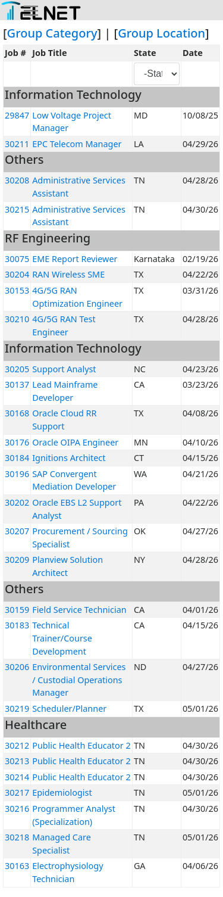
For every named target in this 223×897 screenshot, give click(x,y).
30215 (17, 209)
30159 (17, 609)
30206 (17, 666)
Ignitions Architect (68, 457)
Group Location (161, 33)
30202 (17, 502)
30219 (17, 708)
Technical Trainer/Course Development (62, 637)
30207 (17, 531)
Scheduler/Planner (69, 708)
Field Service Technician (79, 609)
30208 (17, 180)
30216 (17, 808)
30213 (17, 761)
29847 (17, 115)
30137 (17, 384)
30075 (17, 258)
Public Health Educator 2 (81, 745)
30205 (17, 369)
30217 (17, 792)
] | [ (108, 33)
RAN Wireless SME (68, 274)
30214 (17, 777)
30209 (17, 559)
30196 (17, 473)
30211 (17, 144)
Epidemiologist (62, 792)
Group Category (52, 33)
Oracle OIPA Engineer (75, 442)
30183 (17, 625)
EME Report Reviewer (74, 258)
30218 (17, 837)
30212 (17, 745)
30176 (17, 442)
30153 (17, 290)
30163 (17, 865)
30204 (17, 274)
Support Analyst (64, 369)
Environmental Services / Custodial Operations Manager (78, 679)
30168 (17, 413)
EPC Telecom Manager (76, 144)
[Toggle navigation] (30, 10)
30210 (17, 319)
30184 (17, 457)
